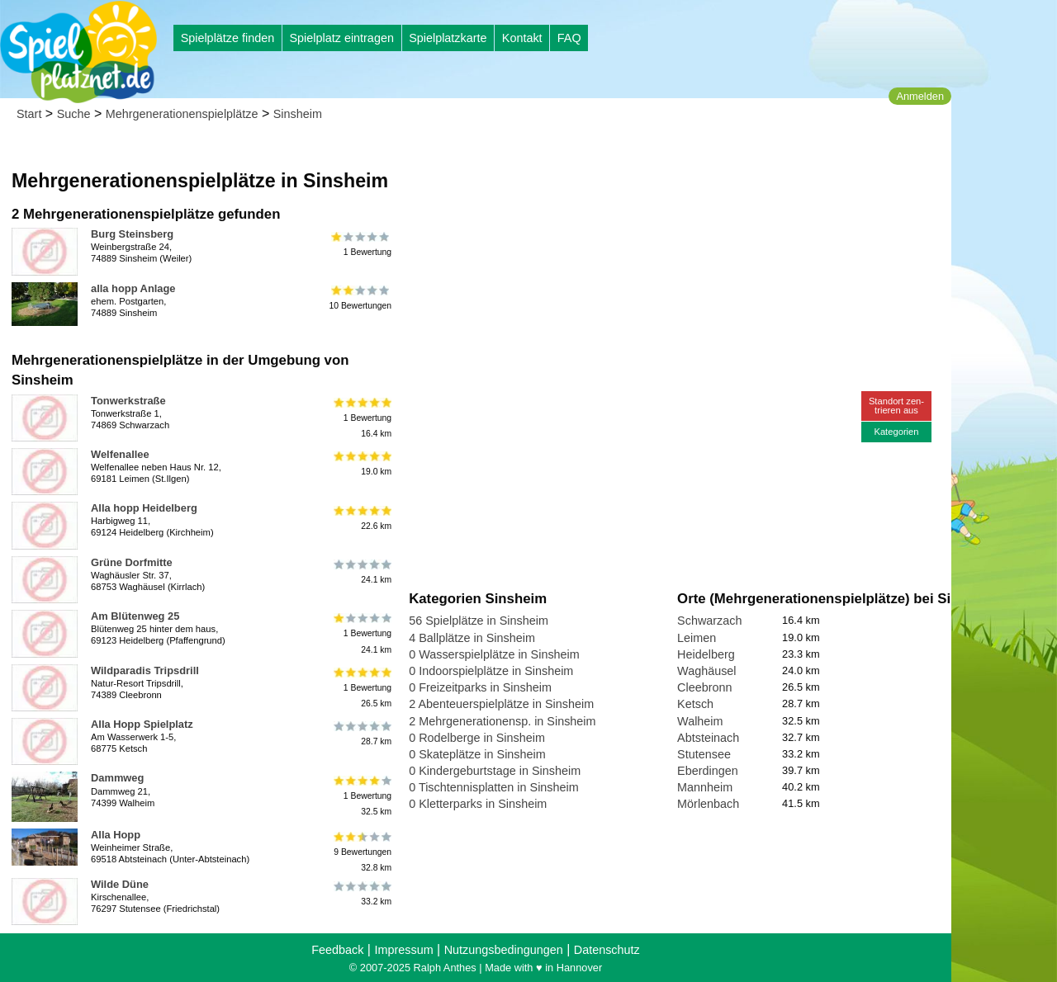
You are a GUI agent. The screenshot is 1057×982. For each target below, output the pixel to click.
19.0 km (361, 463)
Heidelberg (706, 654)
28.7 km (361, 733)
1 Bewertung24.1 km (361, 633)
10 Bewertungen (360, 298)
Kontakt (522, 38)
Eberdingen (707, 770)
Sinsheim (297, 113)
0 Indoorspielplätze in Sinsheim (491, 670)
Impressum (403, 949)
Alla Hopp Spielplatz (142, 724)
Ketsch (695, 704)
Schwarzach (709, 620)
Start (29, 113)
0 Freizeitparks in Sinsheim (480, 687)
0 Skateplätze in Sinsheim (477, 754)
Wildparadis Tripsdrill (145, 670)
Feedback (337, 949)
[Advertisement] (596, 157)
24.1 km (361, 571)
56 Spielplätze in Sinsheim (478, 620)
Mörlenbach (708, 803)
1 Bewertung (361, 243)
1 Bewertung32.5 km (361, 795)
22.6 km (361, 517)
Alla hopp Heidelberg (144, 508)
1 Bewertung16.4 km (361, 418)
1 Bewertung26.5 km (361, 688)
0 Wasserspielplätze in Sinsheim (494, 654)
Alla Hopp (115, 835)
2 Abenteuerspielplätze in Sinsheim (501, 704)
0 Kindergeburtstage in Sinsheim (495, 770)
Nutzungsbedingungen (503, 949)
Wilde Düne (120, 884)
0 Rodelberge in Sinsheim (477, 737)
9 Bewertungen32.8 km (361, 852)
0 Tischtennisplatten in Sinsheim (494, 787)
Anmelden (920, 96)
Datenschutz (607, 949)
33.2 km (361, 893)
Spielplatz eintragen (341, 38)
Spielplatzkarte (447, 38)
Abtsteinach (708, 737)
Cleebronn (704, 687)
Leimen (696, 637)
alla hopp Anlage (133, 288)
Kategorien (896, 432)
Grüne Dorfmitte (132, 562)
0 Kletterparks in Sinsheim (478, 803)
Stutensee (704, 754)
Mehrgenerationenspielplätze (182, 113)
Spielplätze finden (228, 38)
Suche (74, 113)
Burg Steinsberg (132, 234)
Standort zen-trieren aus (896, 405)
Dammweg (117, 778)
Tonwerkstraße (128, 400)
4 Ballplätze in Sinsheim (472, 637)
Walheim (700, 721)
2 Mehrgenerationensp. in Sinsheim (502, 721)
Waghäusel (706, 670)
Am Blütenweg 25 (135, 616)
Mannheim (704, 787)
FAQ (569, 38)
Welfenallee (120, 454)
